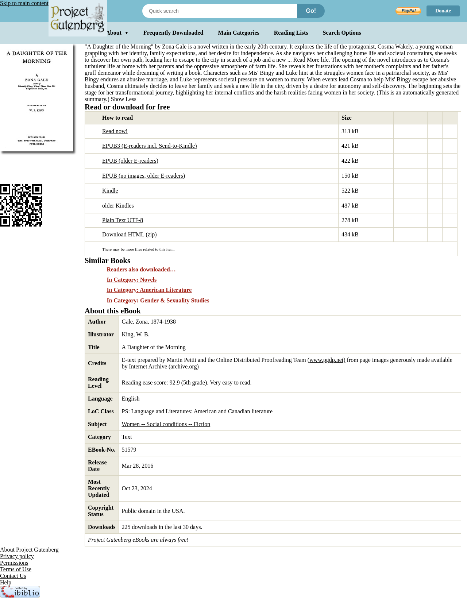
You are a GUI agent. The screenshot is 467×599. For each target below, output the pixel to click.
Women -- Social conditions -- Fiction (166, 424)
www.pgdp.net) (327, 360)
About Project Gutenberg (29, 549)
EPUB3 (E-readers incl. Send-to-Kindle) (149, 146)
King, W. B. (136, 334)
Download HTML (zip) (129, 234)
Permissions (14, 563)
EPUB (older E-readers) (130, 161)
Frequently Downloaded (173, 33)
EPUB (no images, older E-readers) (143, 176)
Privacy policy (17, 556)
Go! (311, 11)
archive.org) (184, 366)
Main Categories (238, 33)
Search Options (342, 33)
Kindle (110, 191)
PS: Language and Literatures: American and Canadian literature (197, 411)
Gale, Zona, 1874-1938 (149, 321)
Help (5, 582)
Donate (443, 10)
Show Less (123, 99)
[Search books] (219, 11)
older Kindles (118, 205)
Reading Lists (291, 33)
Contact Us (13, 576)
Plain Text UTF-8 (122, 220)
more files (134, 249)
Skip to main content (24, 3)
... (304, 60)
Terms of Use (15, 569)
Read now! (115, 131)
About (117, 33)
